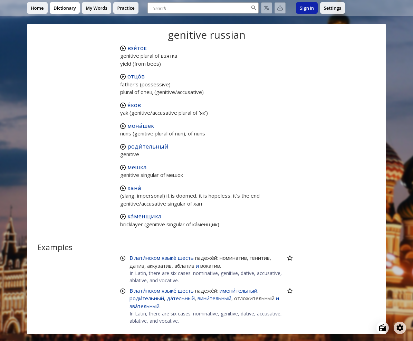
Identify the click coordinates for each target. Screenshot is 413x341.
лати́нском (147, 257)
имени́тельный (238, 290)
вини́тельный (214, 298)
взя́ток (137, 48)
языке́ (169, 257)
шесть (186, 257)
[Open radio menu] (382, 328)
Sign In (307, 8)
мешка (137, 167)
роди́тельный (148, 146)
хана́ (134, 188)
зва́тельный (144, 306)
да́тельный (181, 298)
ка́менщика (144, 216)
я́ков (134, 105)
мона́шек (140, 126)
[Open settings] (400, 328)
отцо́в (136, 76)
